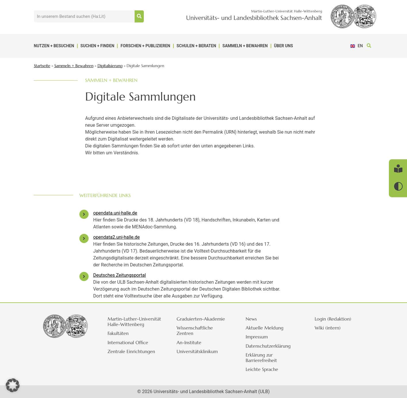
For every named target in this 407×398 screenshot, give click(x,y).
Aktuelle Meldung (265, 328)
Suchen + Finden (97, 45)
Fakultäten (119, 339)
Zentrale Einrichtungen (132, 357)
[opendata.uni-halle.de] (84, 214)
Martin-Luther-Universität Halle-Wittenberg (127, 324)
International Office (129, 348)
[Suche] (139, 16)
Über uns (283, 45)
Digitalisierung (110, 65)
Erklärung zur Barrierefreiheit (262, 357)
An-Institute (190, 342)
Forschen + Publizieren (145, 45)
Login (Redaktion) (334, 319)
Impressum (258, 337)
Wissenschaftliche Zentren (196, 330)
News (252, 319)
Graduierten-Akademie (202, 319)
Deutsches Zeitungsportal (119, 275)
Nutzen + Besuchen (54, 45)
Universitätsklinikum (198, 351)
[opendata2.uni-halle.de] (84, 238)
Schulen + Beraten (196, 45)
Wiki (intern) (329, 328)
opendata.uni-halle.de (115, 213)
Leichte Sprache (263, 369)
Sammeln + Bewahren (244, 45)
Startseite (42, 65)
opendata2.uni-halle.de (116, 237)
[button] (369, 46)
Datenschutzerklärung (269, 346)
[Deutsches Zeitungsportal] (84, 276)
